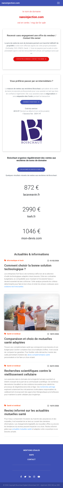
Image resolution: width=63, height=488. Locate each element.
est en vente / (31, 22)
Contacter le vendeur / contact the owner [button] (31, 59)
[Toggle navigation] (58, 3)
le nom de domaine (31, 11)
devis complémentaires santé (39, 355)
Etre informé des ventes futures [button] (31, 169)
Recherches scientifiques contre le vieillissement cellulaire (27, 372)
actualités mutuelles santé (22, 429)
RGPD (31, 455)
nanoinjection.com (31, 17)
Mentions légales (31, 450)
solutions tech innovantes (13, 287)
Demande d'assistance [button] (31, 102)
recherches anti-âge (47, 387)
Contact (31, 459)
